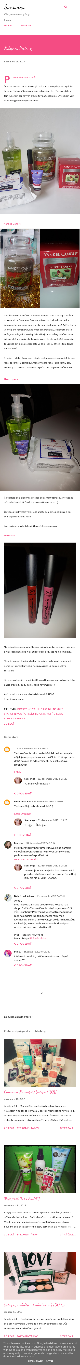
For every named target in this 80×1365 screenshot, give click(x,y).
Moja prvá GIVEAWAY (22, 1198)
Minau (17, 951)
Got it (49, 1361)
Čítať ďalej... (68, 1128)
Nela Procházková (24, 895)
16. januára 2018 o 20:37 (37, 951)
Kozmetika (35, 709)
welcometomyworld (25, 859)
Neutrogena (11, 379)
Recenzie (26, 25)
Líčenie (47, 709)
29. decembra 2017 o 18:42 (33, 748)
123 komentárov (28, 1128)
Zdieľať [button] (9, 723)
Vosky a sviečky (14, 718)
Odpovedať (23, 793)
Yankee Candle (12, 223)
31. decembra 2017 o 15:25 (52, 778)
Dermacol (9, 535)
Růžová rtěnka (37, 938)
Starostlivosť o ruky (47, 713)
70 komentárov (27, 1336)
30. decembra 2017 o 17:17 (40, 843)
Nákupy (58, 709)
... (15, 748)
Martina (18, 843)
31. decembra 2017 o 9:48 (51, 895)
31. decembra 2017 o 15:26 (52, 865)
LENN (17, 772)
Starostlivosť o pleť (18, 713)
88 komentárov (27, 1234)
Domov (8, 25)
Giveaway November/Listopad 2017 (30, 1092)
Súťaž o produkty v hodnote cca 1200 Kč (34, 1304)
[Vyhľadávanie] (66, 6)
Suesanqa (14, 7)
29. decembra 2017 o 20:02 (48, 801)
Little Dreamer (22, 801)
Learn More (35, 1361)
